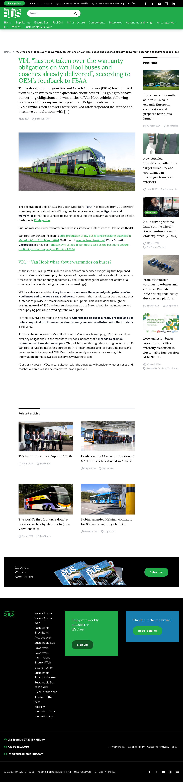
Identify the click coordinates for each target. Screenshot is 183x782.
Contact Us (47, 3)
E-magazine (14, 3)
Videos (16, 27)
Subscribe (156, 572)
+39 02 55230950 (16, 747)
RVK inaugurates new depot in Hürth (45, 456)
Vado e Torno (43, 613)
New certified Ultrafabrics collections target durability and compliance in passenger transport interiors (160, 170)
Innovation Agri (44, 716)
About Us (34, 3)
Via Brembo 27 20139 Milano (24, 739)
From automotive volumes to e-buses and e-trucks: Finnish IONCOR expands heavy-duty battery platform (161, 289)
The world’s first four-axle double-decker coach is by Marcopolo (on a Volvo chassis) (44, 524)
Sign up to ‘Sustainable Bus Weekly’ (71, 3)
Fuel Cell (58, 22)
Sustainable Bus (45, 643)
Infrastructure (76, 22)
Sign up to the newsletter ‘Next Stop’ (108, 3)
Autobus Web (43, 637)
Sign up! (82, 645)
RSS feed (132, 3)
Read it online (147, 631)
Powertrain (42, 648)
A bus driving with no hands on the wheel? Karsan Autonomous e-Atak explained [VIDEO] (160, 229)
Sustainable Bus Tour (38, 27)
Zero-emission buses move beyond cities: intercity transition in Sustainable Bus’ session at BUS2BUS (161, 348)
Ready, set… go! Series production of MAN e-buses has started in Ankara (107, 458)
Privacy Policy (117, 747)
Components (97, 22)
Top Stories (23, 22)
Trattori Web (43, 662)
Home (8, 22)
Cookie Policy (136, 747)
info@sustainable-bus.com (23, 754)
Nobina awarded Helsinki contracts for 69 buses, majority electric (106, 522)
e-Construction (44, 667)
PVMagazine (42, 220)
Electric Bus (41, 22)
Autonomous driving (139, 22)
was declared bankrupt (90, 240)
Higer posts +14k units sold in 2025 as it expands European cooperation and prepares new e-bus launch (159, 106)
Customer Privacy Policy (162, 747)
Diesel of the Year (46, 692)
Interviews (115, 22)
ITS (6, 27)
